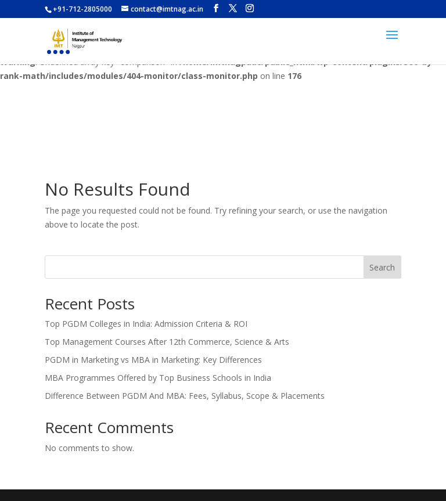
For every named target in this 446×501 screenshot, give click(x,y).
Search (382, 267)
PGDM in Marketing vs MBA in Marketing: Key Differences (153, 359)
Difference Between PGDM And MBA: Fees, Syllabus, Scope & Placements (185, 395)
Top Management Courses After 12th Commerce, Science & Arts (167, 341)
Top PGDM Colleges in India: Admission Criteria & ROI (146, 323)
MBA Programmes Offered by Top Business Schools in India (158, 377)
